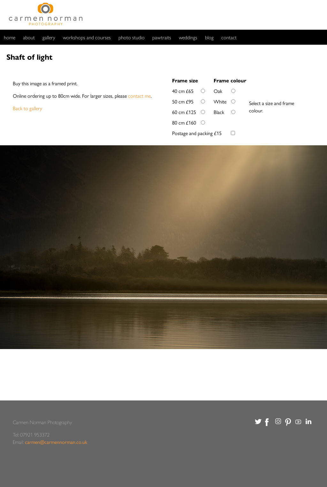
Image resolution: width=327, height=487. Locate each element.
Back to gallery (27, 108)
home (9, 37)
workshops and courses (87, 37)
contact (229, 37)
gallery (48, 37)
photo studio (131, 37)
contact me (139, 95)
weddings (188, 37)
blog (209, 37)
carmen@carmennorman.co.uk (56, 441)
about (29, 37)
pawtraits (161, 37)
